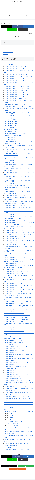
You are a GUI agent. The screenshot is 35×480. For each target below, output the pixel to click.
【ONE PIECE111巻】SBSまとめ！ (12, 139)
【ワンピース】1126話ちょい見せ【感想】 (14, 331)
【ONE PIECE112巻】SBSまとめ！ (12, 126)
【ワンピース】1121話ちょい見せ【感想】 (14, 364)
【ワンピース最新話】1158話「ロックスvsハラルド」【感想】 (18, 116)
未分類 (9, 447)
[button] (23, 29)
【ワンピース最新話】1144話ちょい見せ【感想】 (15, 215)
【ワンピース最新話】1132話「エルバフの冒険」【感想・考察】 (19, 289)
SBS (11, 413)
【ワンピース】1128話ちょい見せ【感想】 (14, 321)
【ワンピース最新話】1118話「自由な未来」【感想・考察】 (18, 380)
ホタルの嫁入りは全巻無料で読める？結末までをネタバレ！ (17, 424)
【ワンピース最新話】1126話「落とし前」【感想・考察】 (17, 329)
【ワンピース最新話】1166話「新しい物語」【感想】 (16, 90)
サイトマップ (6, 50)
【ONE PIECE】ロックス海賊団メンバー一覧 (14, 104)
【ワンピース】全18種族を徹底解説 (12, 238)
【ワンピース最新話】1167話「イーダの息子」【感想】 (17, 88)
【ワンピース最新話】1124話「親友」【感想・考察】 (16, 346)
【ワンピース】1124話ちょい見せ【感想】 (14, 348)
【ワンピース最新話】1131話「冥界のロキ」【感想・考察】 (18, 301)
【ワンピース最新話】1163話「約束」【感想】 (15, 96)
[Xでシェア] (6, 26)
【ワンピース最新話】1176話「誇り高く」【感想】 (16, 66)
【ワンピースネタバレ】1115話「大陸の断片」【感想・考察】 (18, 402)
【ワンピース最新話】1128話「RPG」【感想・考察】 (16, 319)
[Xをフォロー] (9, 466)
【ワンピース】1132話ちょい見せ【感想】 (14, 291)
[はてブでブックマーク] (28, 26)
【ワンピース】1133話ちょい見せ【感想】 (14, 287)
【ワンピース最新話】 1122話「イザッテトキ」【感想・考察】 (18, 354)
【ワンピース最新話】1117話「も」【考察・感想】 (16, 386)
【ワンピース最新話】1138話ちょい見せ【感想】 (15, 257)
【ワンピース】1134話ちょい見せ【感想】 (14, 283)
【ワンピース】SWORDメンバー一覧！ (13, 378)
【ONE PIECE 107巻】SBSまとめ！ (12, 121)
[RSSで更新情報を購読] (17, 469)
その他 (9, 419)
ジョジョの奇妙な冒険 (13, 426)
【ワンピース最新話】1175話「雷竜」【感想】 (15, 68)
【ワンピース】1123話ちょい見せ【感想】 (14, 352)
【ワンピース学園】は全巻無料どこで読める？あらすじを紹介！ (18, 421)
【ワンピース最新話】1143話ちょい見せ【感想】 (15, 220)
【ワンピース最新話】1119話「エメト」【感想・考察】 (17, 374)
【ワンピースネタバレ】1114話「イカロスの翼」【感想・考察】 (19, 411)
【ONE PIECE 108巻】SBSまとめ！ (12, 123)
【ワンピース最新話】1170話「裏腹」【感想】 (15, 80)
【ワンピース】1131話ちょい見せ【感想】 (14, 303)
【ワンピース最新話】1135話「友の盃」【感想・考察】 (17, 271)
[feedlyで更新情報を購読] (26, 466)
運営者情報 (5, 54)
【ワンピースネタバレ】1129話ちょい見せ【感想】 (16, 317)
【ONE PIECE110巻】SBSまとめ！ (12, 137)
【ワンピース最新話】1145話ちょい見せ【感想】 (15, 205)
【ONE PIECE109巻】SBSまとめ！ (12, 131)
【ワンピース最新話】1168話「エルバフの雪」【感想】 (17, 86)
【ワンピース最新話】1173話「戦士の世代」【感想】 (16, 74)
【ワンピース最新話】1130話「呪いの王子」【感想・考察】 (18, 311)
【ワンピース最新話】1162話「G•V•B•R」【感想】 (15, 98)
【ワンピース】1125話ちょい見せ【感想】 (14, 340)
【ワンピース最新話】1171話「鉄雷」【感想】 (15, 78)
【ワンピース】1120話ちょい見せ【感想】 (14, 372)
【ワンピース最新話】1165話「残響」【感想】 (15, 92)
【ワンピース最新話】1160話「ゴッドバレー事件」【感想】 (18, 106)
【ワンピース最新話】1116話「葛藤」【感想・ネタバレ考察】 (18, 396)
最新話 (11, 417)
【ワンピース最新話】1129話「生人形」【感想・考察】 (17, 315)
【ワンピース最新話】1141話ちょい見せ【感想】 (15, 230)
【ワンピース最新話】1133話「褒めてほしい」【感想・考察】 (18, 285)
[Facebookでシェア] (17, 26)
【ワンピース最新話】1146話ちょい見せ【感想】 (15, 195)
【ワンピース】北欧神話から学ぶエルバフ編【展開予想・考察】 (18, 309)
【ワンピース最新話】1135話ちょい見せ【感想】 (15, 273)
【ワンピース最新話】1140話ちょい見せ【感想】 (15, 236)
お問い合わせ (6, 48)
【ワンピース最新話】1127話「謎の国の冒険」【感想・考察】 (18, 449)
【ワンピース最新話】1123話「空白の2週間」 (14, 350)
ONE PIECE (11, 64)
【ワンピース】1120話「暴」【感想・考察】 (14, 370)
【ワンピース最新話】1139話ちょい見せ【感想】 (15, 244)
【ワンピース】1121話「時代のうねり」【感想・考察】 (17, 362)
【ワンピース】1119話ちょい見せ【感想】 (14, 376)
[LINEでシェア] (12, 29)
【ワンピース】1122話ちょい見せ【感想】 (14, 356)
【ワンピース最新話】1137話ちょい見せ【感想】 (15, 263)
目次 (16, 36)
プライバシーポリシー (8, 52)
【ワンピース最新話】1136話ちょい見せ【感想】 (15, 269)
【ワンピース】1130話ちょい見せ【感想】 (14, 313)
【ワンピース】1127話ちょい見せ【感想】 (14, 327)
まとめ (11, 415)
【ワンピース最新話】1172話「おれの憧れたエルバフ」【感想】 (19, 76)
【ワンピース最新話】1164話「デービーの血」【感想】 (17, 94)
